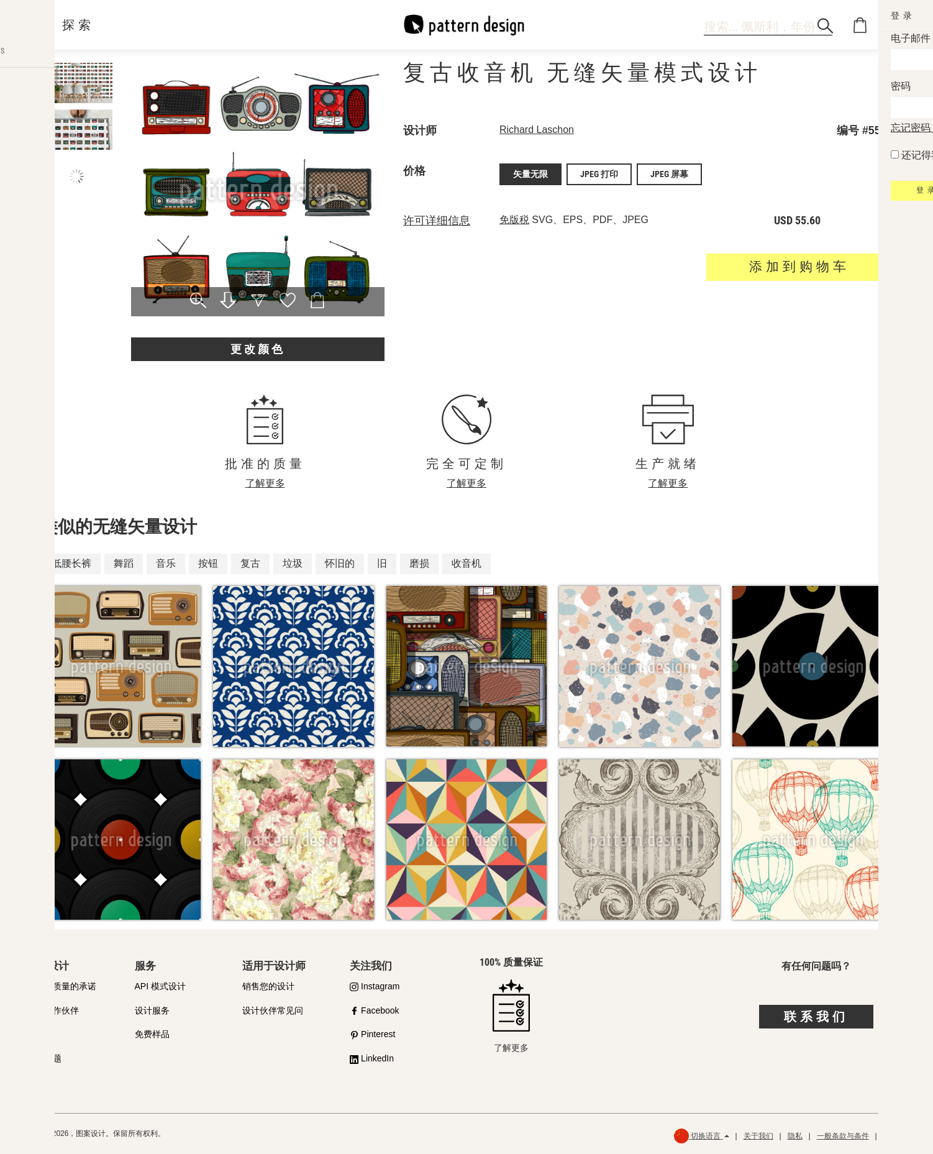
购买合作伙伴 (53, 1010)
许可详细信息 (436, 219)
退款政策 (898, 1136)
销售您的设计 (268, 986)
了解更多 (265, 483)
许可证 (40, 1034)
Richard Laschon (536, 129)
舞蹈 (124, 563)
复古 (250, 563)
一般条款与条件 (843, 1136)
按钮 (208, 563)
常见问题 (44, 1058)
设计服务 (152, 1010)
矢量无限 (530, 173)
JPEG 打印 (599, 173)
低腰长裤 (71, 563)
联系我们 (816, 1016)
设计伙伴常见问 (272, 1010)
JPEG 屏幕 (669, 173)
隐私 (795, 1136)
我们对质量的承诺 (61, 986)
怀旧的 (340, 563)
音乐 (166, 563)
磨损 (419, 563)
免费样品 (152, 1034)
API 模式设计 (160, 986)
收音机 (466, 563)
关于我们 (758, 1136)
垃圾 (293, 563)
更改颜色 (257, 348)
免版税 (514, 218)
